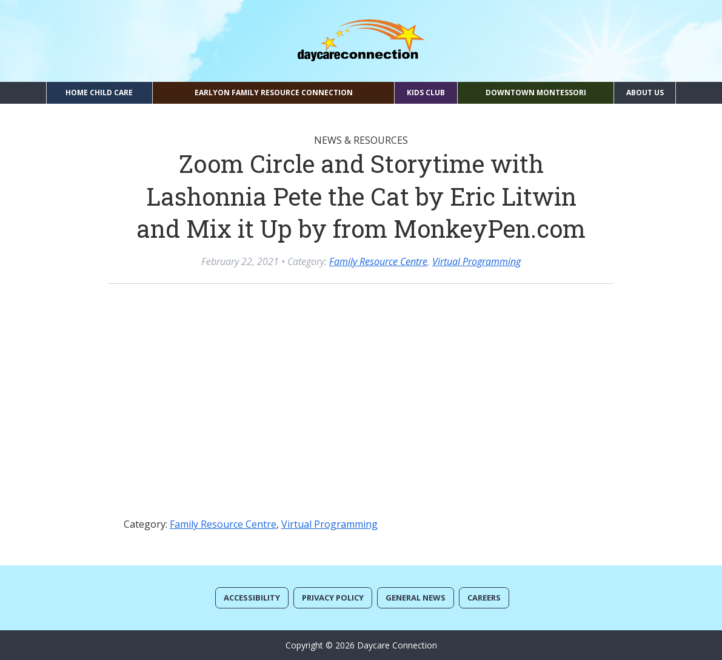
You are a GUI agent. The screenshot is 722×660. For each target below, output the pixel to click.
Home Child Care (99, 92)
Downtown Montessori (536, 92)
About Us (645, 92)
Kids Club (426, 92)
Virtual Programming (476, 261)
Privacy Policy (333, 597)
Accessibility (252, 597)
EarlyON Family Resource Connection (274, 92)
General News (416, 597)
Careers (484, 597)
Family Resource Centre (378, 261)
